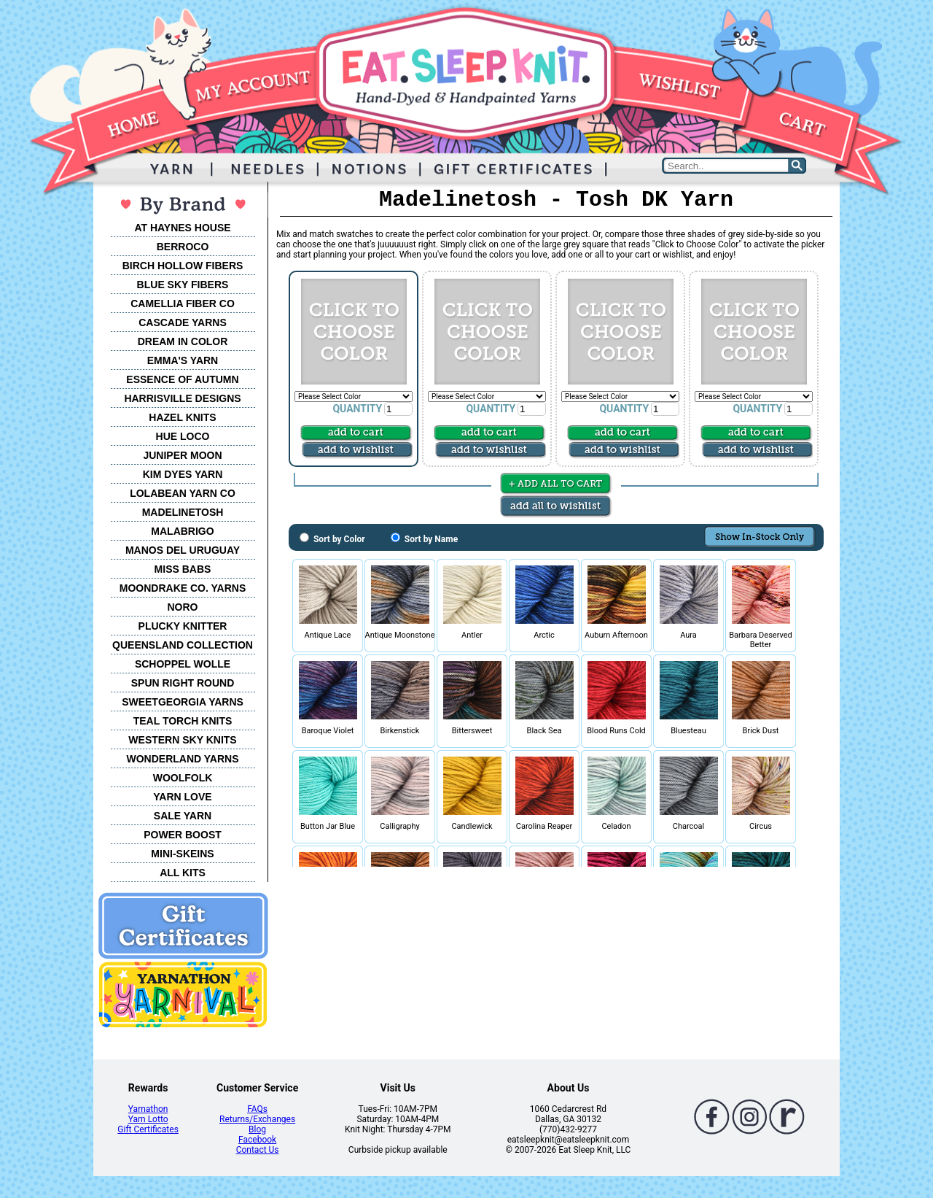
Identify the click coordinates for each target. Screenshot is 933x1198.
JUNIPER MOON (182, 455)
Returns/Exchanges (257, 1119)
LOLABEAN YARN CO (182, 493)
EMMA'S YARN (182, 360)
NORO (183, 607)
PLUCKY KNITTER (182, 626)
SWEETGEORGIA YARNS (182, 702)
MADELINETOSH (183, 512)
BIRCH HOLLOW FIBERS (182, 265)
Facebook (257, 1140)
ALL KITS (183, 872)
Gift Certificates (147, 1129)
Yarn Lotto (148, 1119)
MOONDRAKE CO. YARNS (183, 588)
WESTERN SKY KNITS (182, 740)
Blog (257, 1129)
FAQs (257, 1109)
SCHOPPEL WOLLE (182, 664)
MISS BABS (183, 569)
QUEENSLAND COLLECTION (182, 645)
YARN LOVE (182, 797)
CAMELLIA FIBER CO (182, 303)
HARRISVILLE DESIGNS (182, 398)
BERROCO (183, 246)
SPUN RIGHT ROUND (183, 683)
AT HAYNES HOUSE (182, 227)
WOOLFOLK (183, 778)
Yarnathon (148, 1109)
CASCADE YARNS (182, 322)
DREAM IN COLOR (183, 341)
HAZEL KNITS (182, 417)
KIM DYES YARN (183, 474)
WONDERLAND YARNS (182, 759)
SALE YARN (182, 816)
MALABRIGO (182, 531)
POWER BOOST (183, 834)
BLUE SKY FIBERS (183, 284)
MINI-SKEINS (182, 853)
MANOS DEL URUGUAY (182, 550)
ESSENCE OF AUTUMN (182, 379)
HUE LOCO (183, 436)
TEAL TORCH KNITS (183, 721)
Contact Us (257, 1150)
